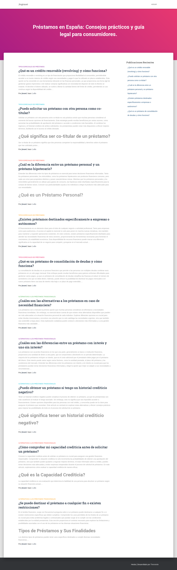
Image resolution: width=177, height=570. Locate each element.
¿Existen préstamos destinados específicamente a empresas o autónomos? (140, 102)
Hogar (154, 4)
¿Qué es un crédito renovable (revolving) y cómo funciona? (62, 71)
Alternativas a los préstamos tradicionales (37, 297)
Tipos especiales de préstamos (31, 67)
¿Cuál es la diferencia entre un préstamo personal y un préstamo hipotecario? (140, 89)
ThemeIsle (155, 564)
